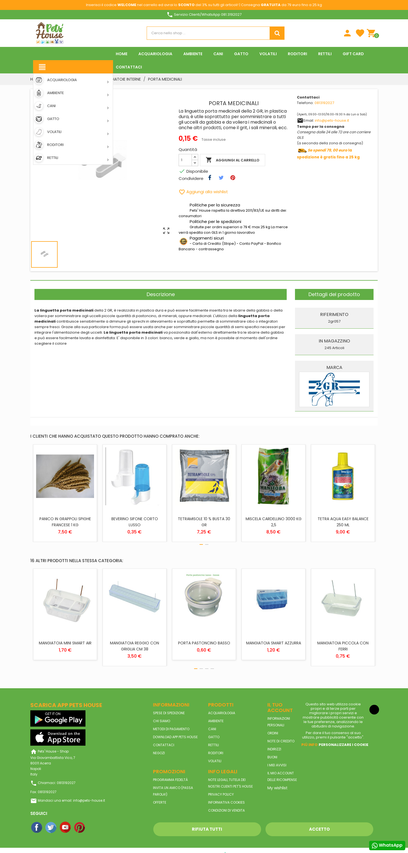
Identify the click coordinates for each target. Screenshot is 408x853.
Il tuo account (280, 707)
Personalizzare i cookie (343, 744)
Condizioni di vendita (226, 810)
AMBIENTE (216, 721)
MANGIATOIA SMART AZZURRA (273, 643)
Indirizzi (274, 749)
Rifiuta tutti (207, 829)
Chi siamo (161, 721)
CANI (212, 729)
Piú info (309, 744)
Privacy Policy (221, 794)
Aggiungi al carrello (232, 160)
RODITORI (215, 753)
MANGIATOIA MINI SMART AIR (65, 643)
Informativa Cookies (226, 802)
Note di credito (280, 741)
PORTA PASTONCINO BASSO (204, 643)
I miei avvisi (276, 765)
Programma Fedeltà (170, 779)
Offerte (159, 802)
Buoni (272, 757)
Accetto (319, 829)
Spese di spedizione (169, 713)
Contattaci (163, 745)
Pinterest (80, 828)
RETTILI (213, 745)
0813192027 (324, 102)
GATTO (213, 737)
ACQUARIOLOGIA (221, 713)
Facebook (37, 828)
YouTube (66, 828)
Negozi (159, 753)
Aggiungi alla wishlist (203, 192)
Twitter (51, 828)
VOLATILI (214, 761)
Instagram (94, 828)
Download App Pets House (175, 737)
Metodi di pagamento (171, 729)
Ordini (272, 733)
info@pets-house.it (332, 120)
